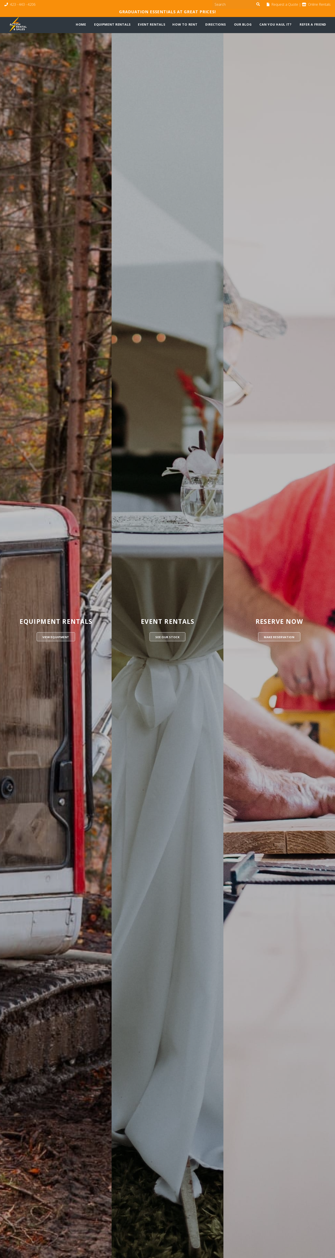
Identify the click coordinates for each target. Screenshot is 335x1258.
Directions (215, 24)
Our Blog (243, 24)
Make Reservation (279, 637)
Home (81, 24)
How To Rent (184, 24)
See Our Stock (167, 637)
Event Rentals (151, 24)
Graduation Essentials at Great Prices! (167, 11)
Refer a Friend (313, 24)
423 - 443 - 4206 (20, 4)
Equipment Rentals (112, 24)
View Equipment (55, 637)
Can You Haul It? (275, 24)
